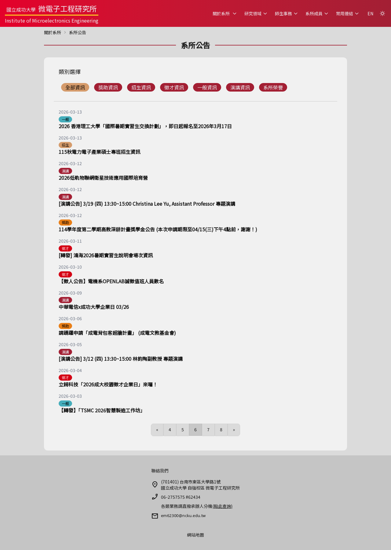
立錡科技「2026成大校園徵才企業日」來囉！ (108, 384)
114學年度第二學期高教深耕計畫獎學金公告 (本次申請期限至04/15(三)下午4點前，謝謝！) (158, 229)
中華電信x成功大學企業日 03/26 (94, 306)
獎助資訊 (108, 87)
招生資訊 (141, 87)
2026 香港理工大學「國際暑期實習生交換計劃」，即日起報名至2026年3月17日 (145, 126)
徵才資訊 (174, 87)
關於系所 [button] (225, 13)
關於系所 (52, 32)
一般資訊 (207, 87)
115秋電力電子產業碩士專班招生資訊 (99, 151)
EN (370, 13)
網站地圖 (195, 535)
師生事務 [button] (286, 13)
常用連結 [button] (347, 13)
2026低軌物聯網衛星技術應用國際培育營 (103, 177)
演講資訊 (240, 87)
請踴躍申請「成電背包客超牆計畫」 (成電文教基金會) (117, 332)
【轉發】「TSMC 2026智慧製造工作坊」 (102, 410)
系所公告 (77, 32)
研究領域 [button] (256, 13)
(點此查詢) (222, 506)
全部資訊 (75, 87)
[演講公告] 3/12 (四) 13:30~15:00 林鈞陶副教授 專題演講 (121, 358)
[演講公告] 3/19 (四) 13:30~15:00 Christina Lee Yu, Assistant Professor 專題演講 (147, 203)
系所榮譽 (273, 87)
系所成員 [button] (317, 13)
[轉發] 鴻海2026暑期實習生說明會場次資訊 (106, 255)
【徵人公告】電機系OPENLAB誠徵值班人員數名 (111, 281)
